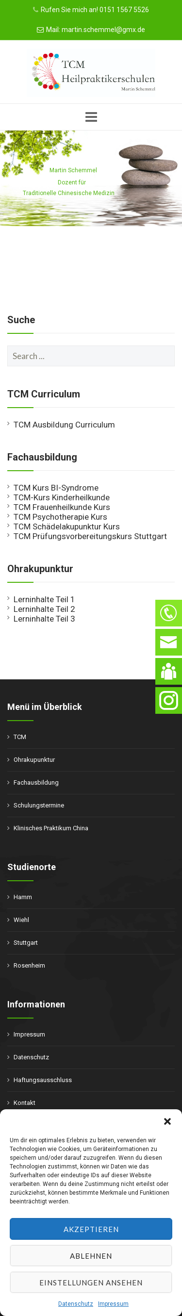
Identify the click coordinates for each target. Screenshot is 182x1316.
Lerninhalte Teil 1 (44, 599)
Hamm (23, 897)
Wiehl (21, 919)
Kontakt (24, 1102)
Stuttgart (26, 942)
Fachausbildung (36, 782)
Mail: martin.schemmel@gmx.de (95, 29)
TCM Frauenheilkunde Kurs (62, 507)
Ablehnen (91, 1255)
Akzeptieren (91, 1229)
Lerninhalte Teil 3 (44, 619)
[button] (167, 1121)
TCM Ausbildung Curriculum (64, 424)
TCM (20, 736)
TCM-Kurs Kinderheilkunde (62, 497)
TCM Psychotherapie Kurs (60, 517)
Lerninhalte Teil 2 (44, 609)
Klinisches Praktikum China (51, 828)
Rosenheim (29, 965)
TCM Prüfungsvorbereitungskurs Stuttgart (90, 536)
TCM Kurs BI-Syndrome (56, 488)
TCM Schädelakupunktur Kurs (67, 526)
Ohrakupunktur (34, 759)
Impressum (113, 1303)
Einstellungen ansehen (91, 1282)
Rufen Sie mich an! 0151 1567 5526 (95, 10)
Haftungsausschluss (43, 1080)
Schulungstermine (39, 805)
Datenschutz (75, 1303)
